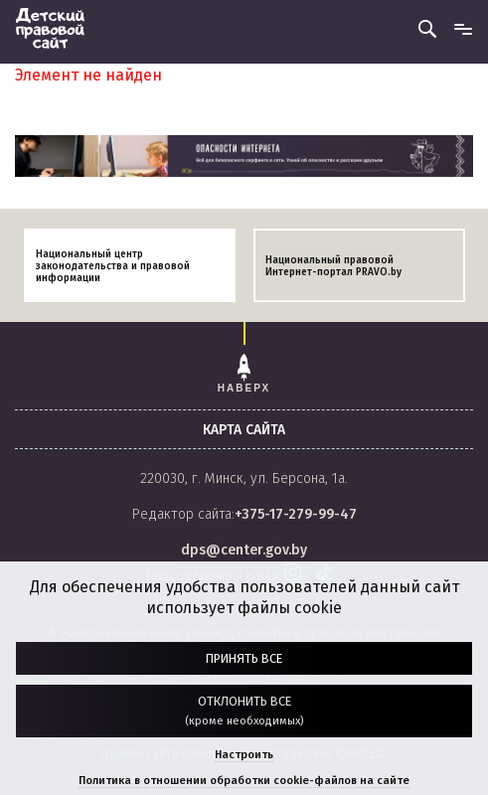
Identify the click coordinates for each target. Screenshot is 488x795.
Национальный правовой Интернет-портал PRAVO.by (333, 266)
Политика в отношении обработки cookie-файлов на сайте (244, 780)
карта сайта (244, 429)
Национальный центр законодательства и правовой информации (113, 266)
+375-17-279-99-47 (296, 514)
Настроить (244, 754)
